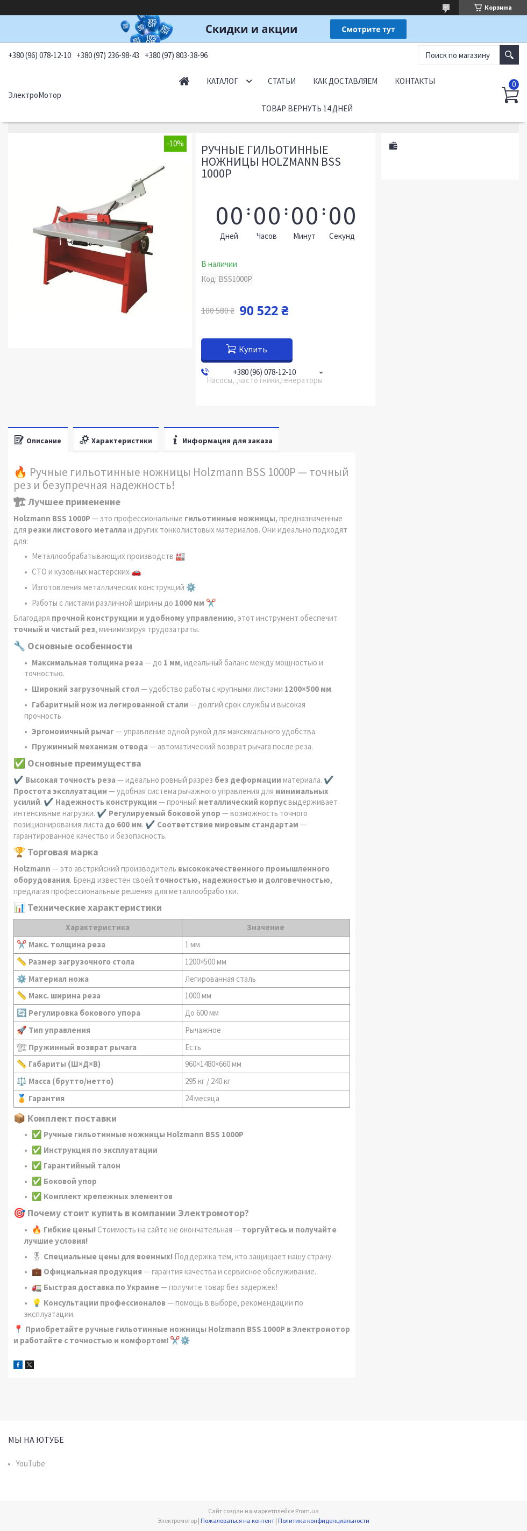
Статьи (282, 81)
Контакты (415, 81)
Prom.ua (307, 1511)
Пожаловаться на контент (237, 1520)
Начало (184, 81)
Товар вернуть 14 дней (307, 108)
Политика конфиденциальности (323, 1520)
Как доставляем (345, 81)
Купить (253, 349)
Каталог (222, 81)
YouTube (30, 1463)
